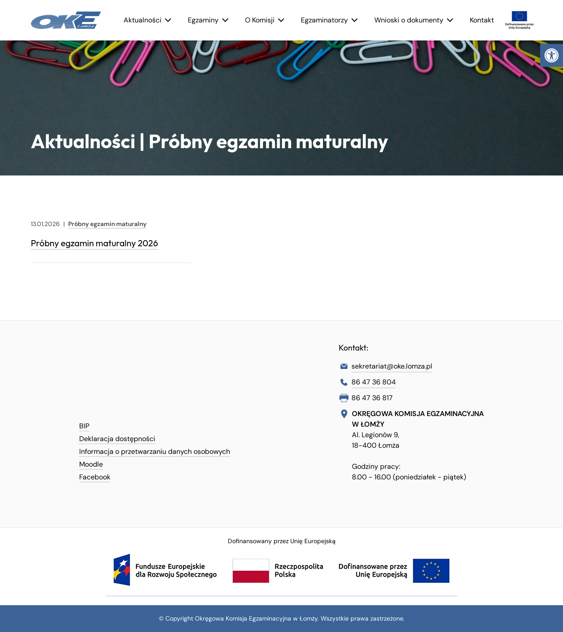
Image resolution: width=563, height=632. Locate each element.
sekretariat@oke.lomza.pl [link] (391, 366)
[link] (551, 55)
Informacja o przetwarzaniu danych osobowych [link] (154, 451)
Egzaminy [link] (203, 20)
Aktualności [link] (142, 20)
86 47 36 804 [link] (373, 382)
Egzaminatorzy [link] (324, 20)
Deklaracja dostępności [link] (117, 438)
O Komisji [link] (259, 20)
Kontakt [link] (482, 20)
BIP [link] (84, 426)
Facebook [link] (94, 477)
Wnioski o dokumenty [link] (408, 20)
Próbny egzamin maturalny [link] (107, 224)
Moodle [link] (91, 464)
